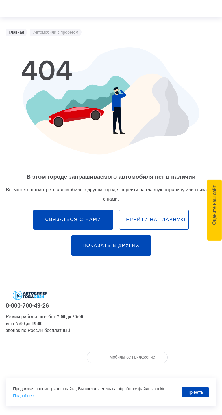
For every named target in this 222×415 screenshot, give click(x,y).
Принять (195, 392)
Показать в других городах (110, 249)
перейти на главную (154, 219)
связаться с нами (73, 219)
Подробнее (23, 395)
